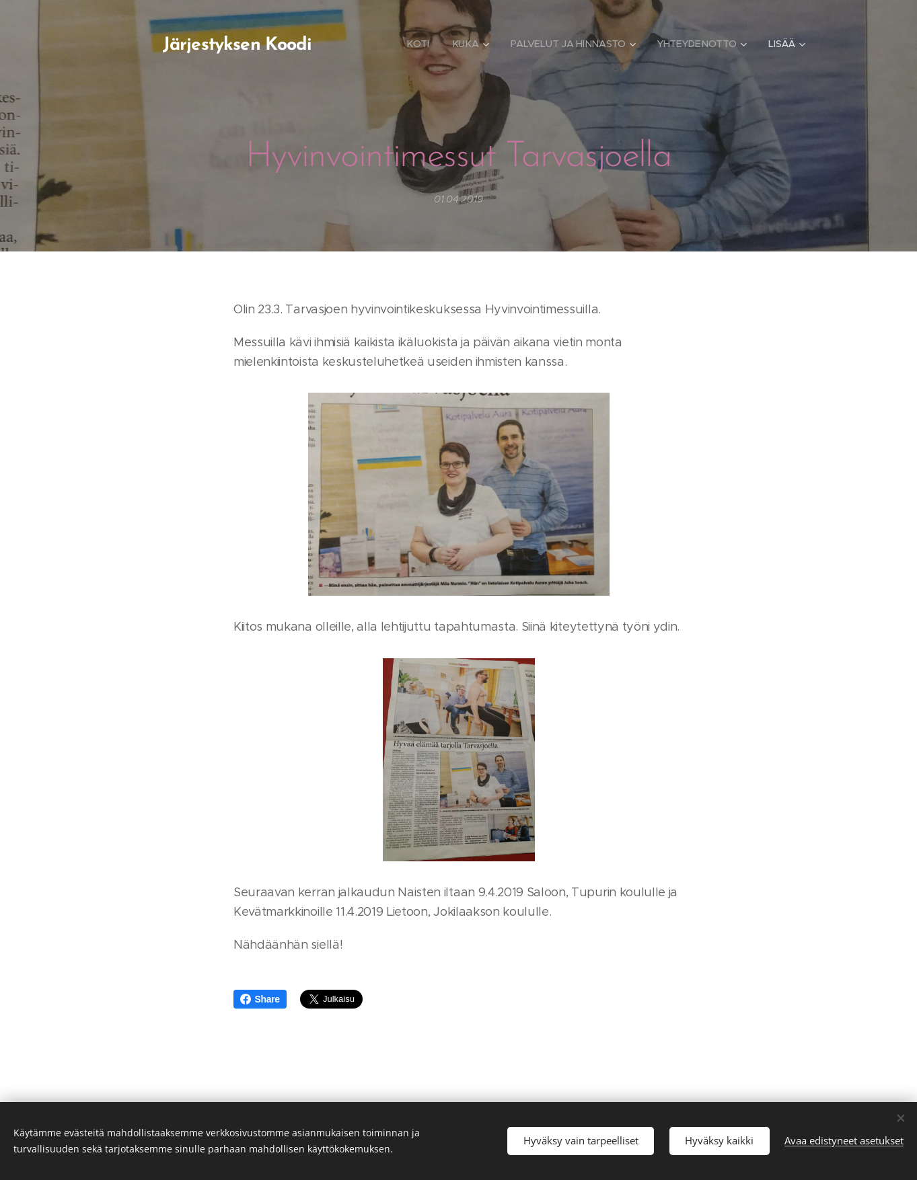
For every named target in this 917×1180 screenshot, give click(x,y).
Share (260, 999)
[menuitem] (418, 44)
